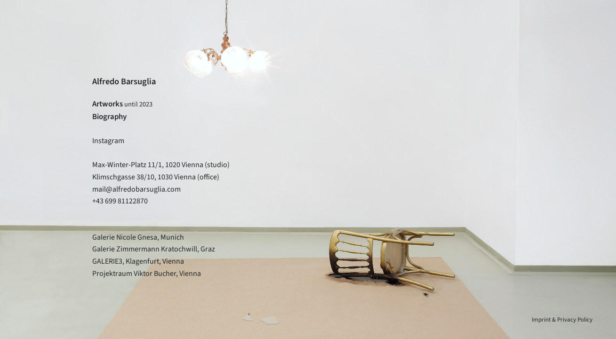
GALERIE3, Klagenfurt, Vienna (138, 261)
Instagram (108, 141)
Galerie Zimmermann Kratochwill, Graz (153, 249)
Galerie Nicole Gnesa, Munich (138, 237)
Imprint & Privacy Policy (562, 319)
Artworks (107, 104)
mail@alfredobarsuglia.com (136, 189)
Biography (109, 116)
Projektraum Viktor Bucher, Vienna (146, 273)
